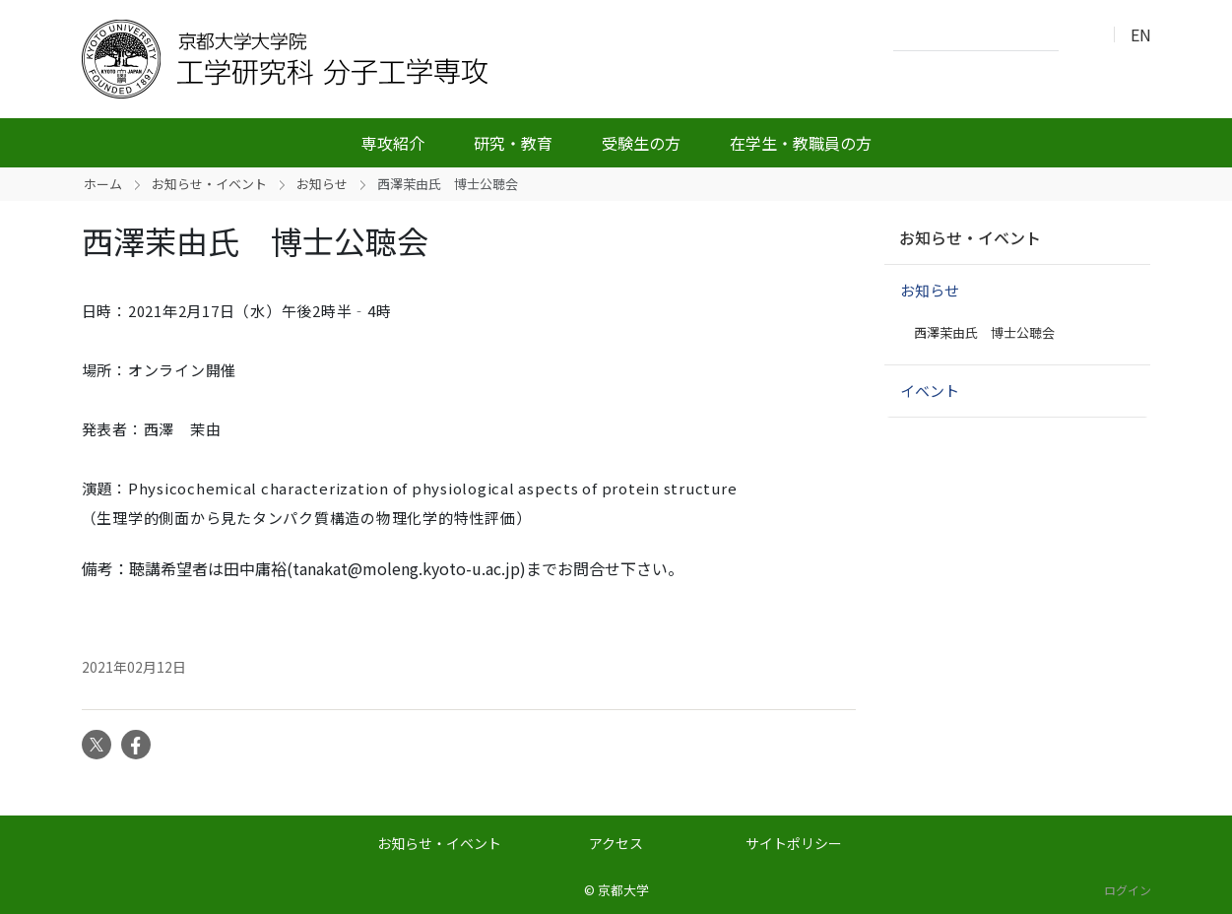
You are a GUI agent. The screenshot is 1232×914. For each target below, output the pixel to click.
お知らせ (322, 183)
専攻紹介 (392, 143)
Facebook (136, 744)
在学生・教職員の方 (801, 143)
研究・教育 (513, 143)
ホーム (103, 183)
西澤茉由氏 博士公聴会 (984, 332)
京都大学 (623, 890)
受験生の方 (641, 143)
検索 (1079, 35)
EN (1141, 34)
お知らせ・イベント (209, 183)
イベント (929, 390)
